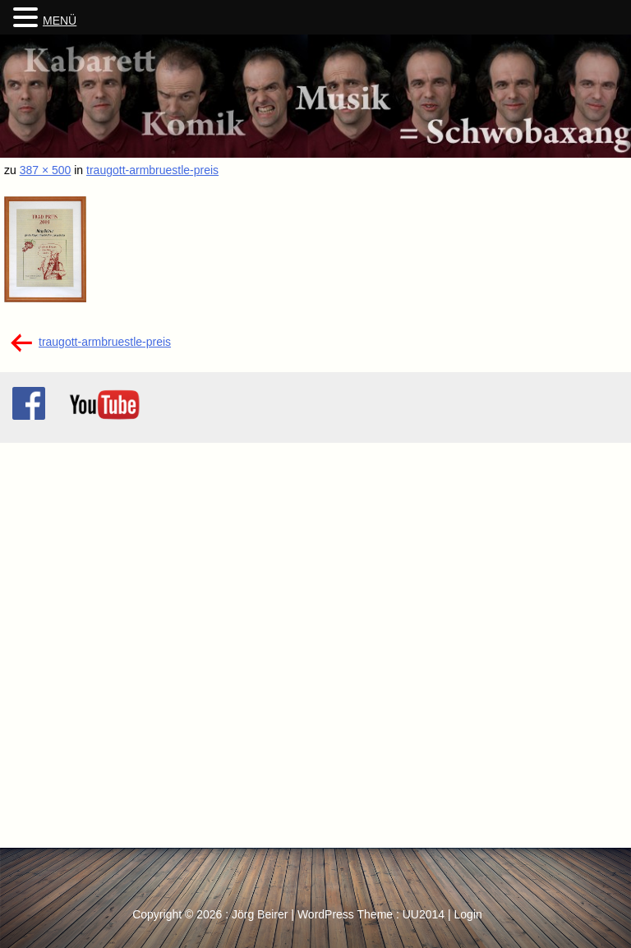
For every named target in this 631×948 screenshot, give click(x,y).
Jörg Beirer (260, 914)
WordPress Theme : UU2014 (370, 914)
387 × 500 (45, 170)
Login (468, 914)
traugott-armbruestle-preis (152, 170)
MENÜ (59, 20)
